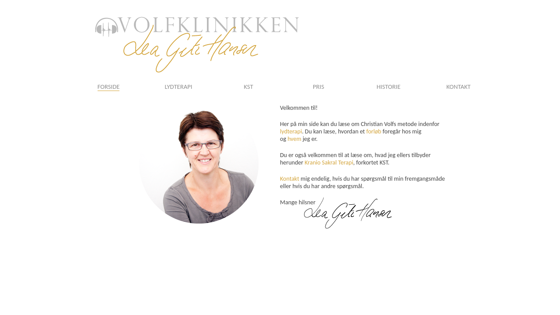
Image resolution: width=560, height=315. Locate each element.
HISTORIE (389, 87)
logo (197, 45)
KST (248, 87)
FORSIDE (109, 87)
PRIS (318, 87)
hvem (294, 139)
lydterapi (291, 131)
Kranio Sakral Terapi (328, 162)
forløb (373, 131)
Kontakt (289, 178)
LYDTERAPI (178, 87)
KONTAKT (458, 87)
